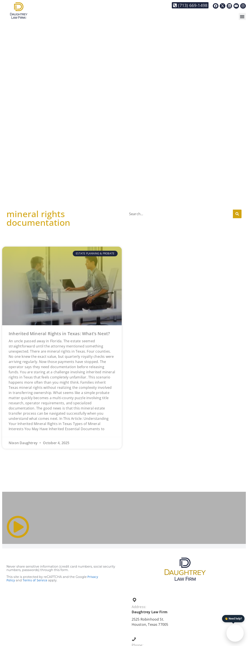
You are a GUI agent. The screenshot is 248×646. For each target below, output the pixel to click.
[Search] (237, 214)
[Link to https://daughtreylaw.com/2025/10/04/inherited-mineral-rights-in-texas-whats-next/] (62, 286)
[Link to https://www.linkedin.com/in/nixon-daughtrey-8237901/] (229, 6)
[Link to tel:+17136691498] (190, 5)
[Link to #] (17, 526)
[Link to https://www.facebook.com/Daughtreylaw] (215, 6)
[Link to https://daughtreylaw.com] (18, 10)
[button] (242, 16)
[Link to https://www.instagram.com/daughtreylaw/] (243, 6)
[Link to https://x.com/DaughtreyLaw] (222, 6)
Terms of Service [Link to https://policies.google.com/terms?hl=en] (35, 580)
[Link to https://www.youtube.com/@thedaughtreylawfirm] (236, 6)
